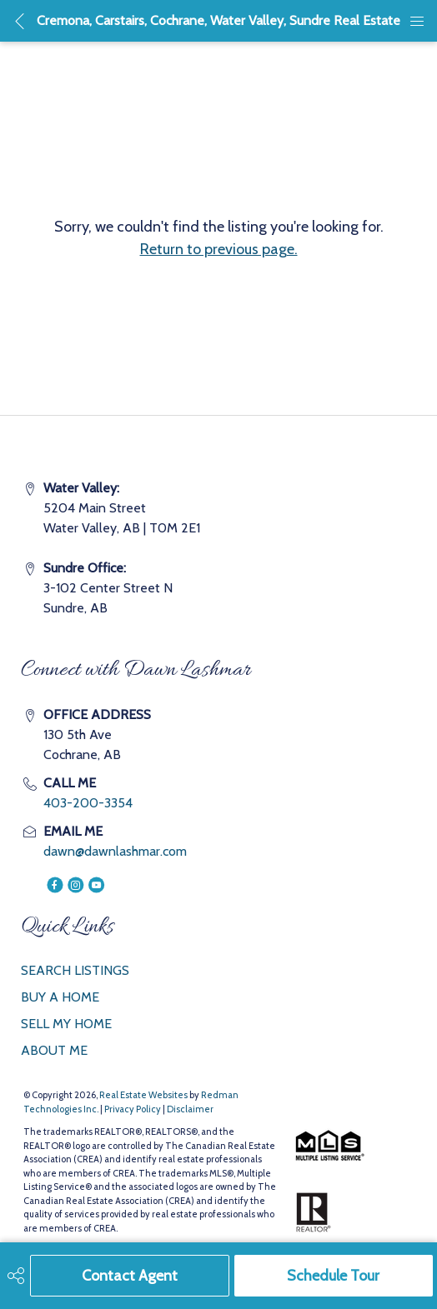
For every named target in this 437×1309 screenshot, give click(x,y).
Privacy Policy (132, 1109)
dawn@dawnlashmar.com (115, 851)
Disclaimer (190, 1109)
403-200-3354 (88, 803)
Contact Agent (130, 1276)
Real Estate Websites (144, 1095)
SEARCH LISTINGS (75, 970)
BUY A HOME (60, 997)
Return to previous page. (219, 249)
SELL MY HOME (66, 1024)
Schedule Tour (333, 1276)
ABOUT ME (54, 1050)
